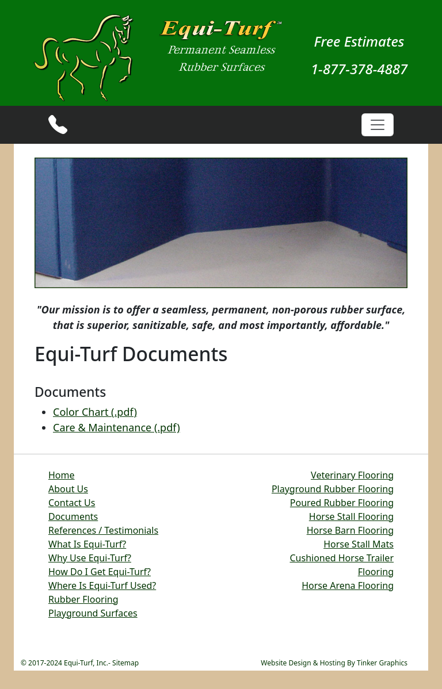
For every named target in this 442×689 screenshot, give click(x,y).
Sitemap (125, 663)
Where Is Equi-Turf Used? (102, 585)
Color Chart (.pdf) (95, 412)
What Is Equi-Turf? (87, 544)
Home (61, 475)
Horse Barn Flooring (350, 530)
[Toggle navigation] (377, 124)
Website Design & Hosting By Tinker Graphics (334, 663)
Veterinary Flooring (352, 475)
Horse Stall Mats (358, 544)
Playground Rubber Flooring (333, 489)
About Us (68, 489)
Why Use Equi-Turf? (89, 558)
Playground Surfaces (93, 613)
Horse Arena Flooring (348, 585)
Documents (73, 516)
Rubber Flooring (83, 599)
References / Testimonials (103, 530)
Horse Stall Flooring (351, 516)
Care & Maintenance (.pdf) (116, 427)
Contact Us (71, 502)
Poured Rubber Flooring (342, 502)
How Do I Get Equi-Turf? (99, 571)
